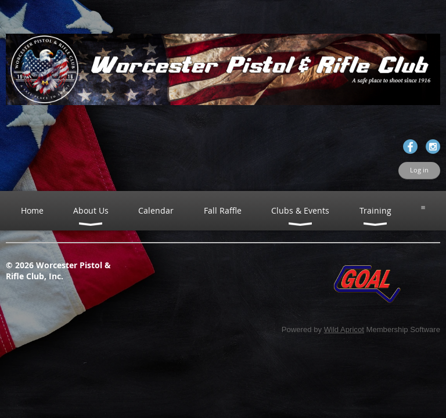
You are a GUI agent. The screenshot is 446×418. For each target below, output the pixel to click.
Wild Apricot (344, 329)
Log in (419, 170)
